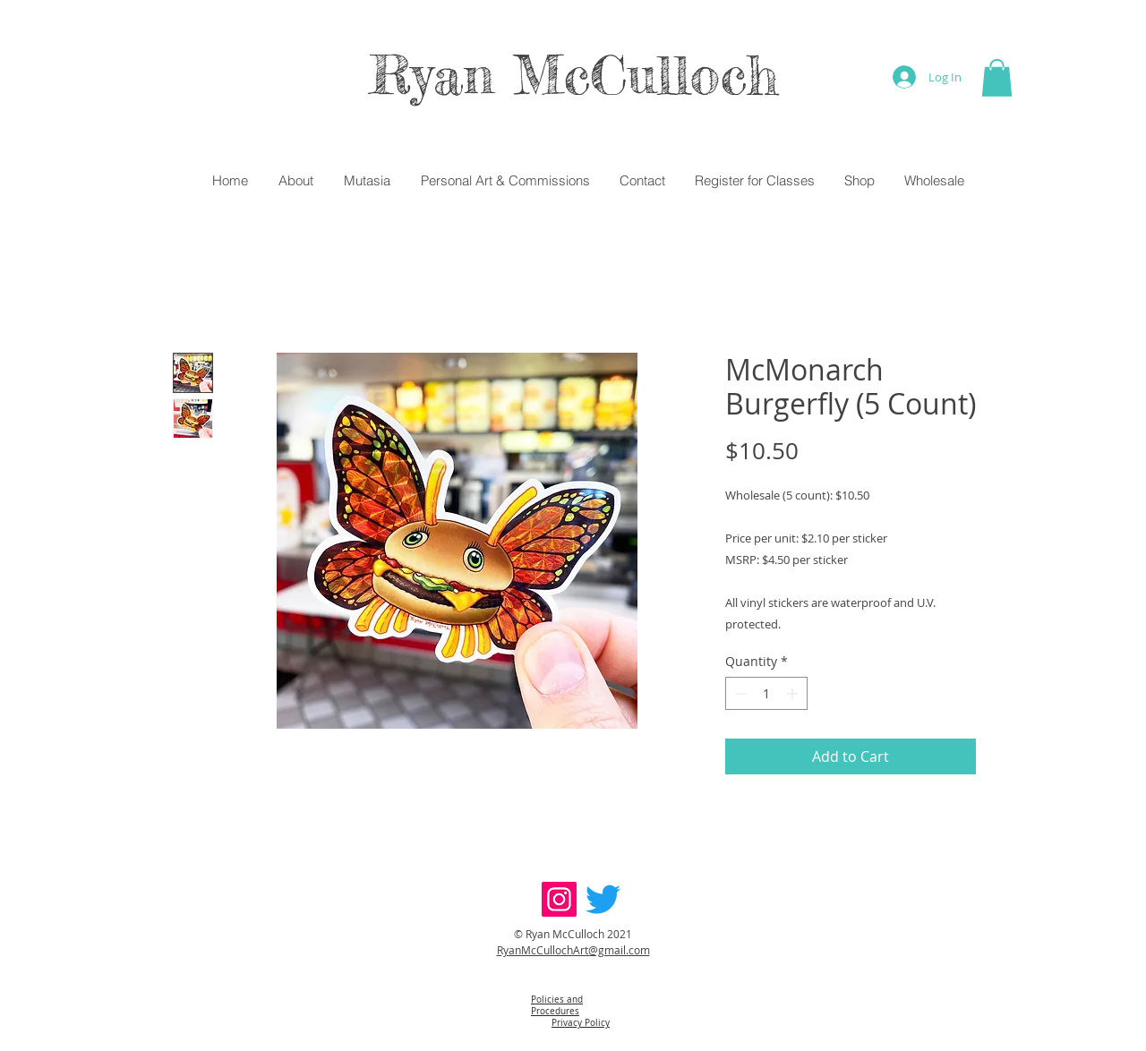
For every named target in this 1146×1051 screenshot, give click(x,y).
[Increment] (794, 693)
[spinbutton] (766, 693)
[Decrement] (739, 693)
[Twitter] (603, 899)
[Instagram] (559, 899)
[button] (997, 78)
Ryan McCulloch (573, 74)
